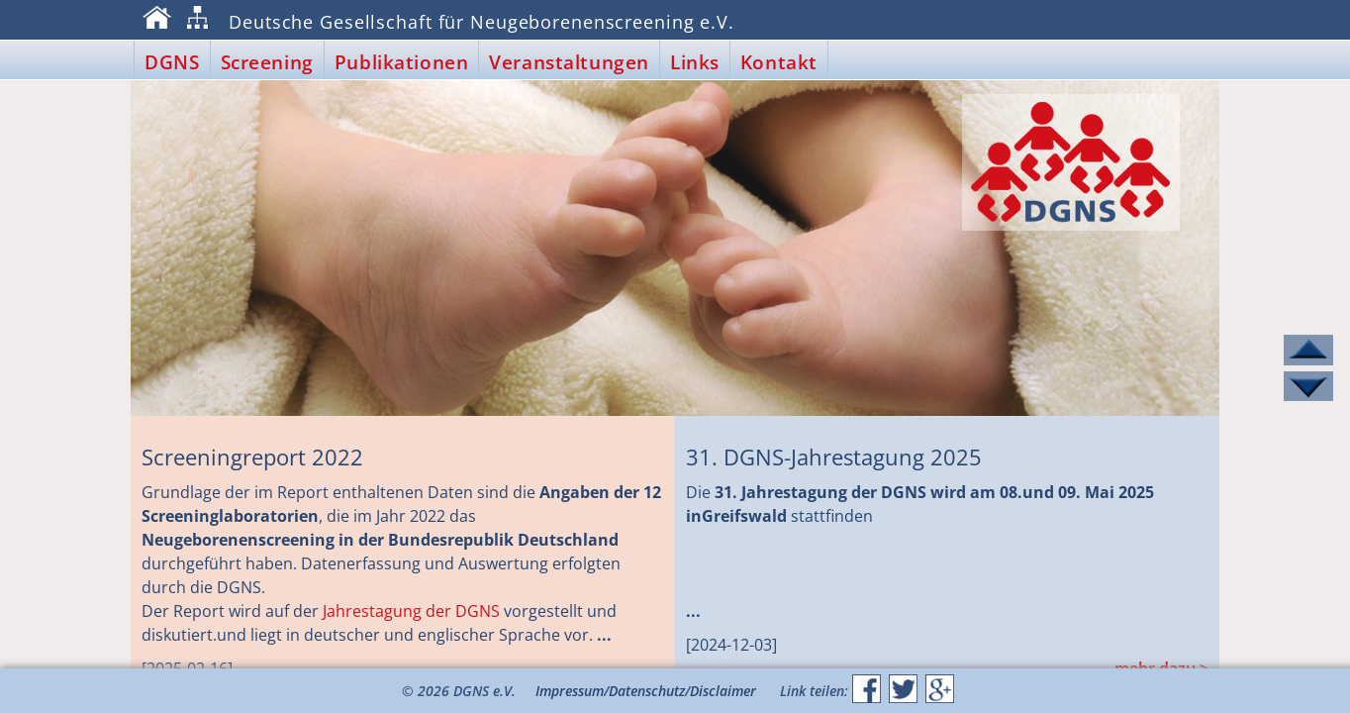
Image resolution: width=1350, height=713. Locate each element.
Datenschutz (647, 690)
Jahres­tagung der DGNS (411, 611)
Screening (267, 62)
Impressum (569, 690)
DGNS (172, 62)
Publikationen (402, 62)
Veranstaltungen (569, 62)
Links (695, 62)
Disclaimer (723, 690)
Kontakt (779, 62)
